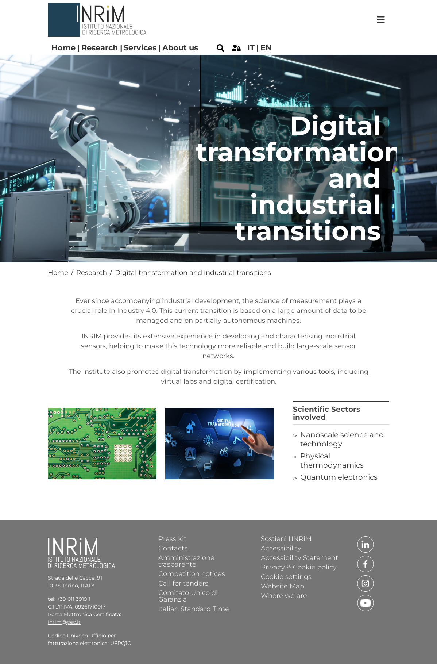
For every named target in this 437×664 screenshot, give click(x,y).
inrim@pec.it (64, 622)
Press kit (172, 538)
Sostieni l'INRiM (286, 538)
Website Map (282, 586)
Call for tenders (183, 583)
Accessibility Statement (299, 557)
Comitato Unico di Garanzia (188, 596)
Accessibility (281, 548)
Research (99, 47)
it (251, 47)
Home (63, 47)
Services (140, 47)
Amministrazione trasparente (186, 561)
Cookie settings (286, 576)
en (266, 47)
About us (180, 47)
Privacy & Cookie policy (299, 567)
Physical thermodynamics (332, 460)
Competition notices (191, 573)
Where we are (284, 595)
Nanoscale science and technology (342, 439)
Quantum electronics (339, 477)
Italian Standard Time (193, 608)
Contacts (172, 548)
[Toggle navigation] (380, 19)
